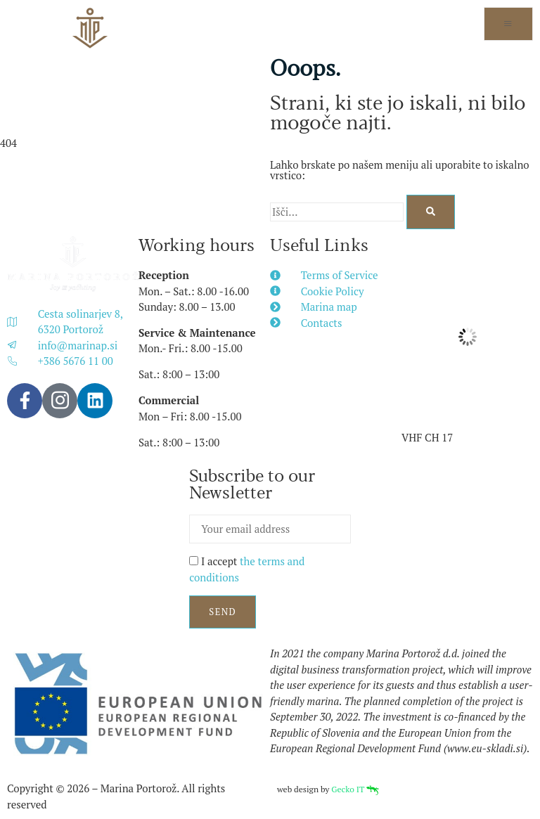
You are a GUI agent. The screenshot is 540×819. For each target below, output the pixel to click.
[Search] (430, 212)
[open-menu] (508, 24)
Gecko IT (355, 789)
